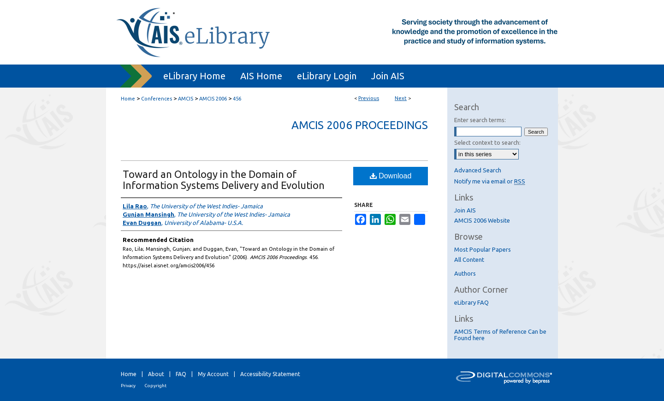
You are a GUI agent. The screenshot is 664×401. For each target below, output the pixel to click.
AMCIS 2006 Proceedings (359, 125)
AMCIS (185, 98)
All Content (469, 259)
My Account (213, 374)
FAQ (181, 374)
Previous (368, 98)
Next (401, 98)
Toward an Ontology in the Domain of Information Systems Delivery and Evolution (224, 179)
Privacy (128, 385)
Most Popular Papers (482, 249)
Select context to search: (487, 142)
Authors (465, 273)
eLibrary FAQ (471, 302)
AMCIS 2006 (213, 98)
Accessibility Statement (270, 374)
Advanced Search (477, 170)
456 (237, 98)
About (156, 374)
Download (391, 176)
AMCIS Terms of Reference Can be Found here (500, 334)
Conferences (156, 98)
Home (128, 98)
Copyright (155, 385)
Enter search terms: (480, 120)
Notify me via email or (489, 181)
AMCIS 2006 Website (482, 220)
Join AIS (465, 210)
